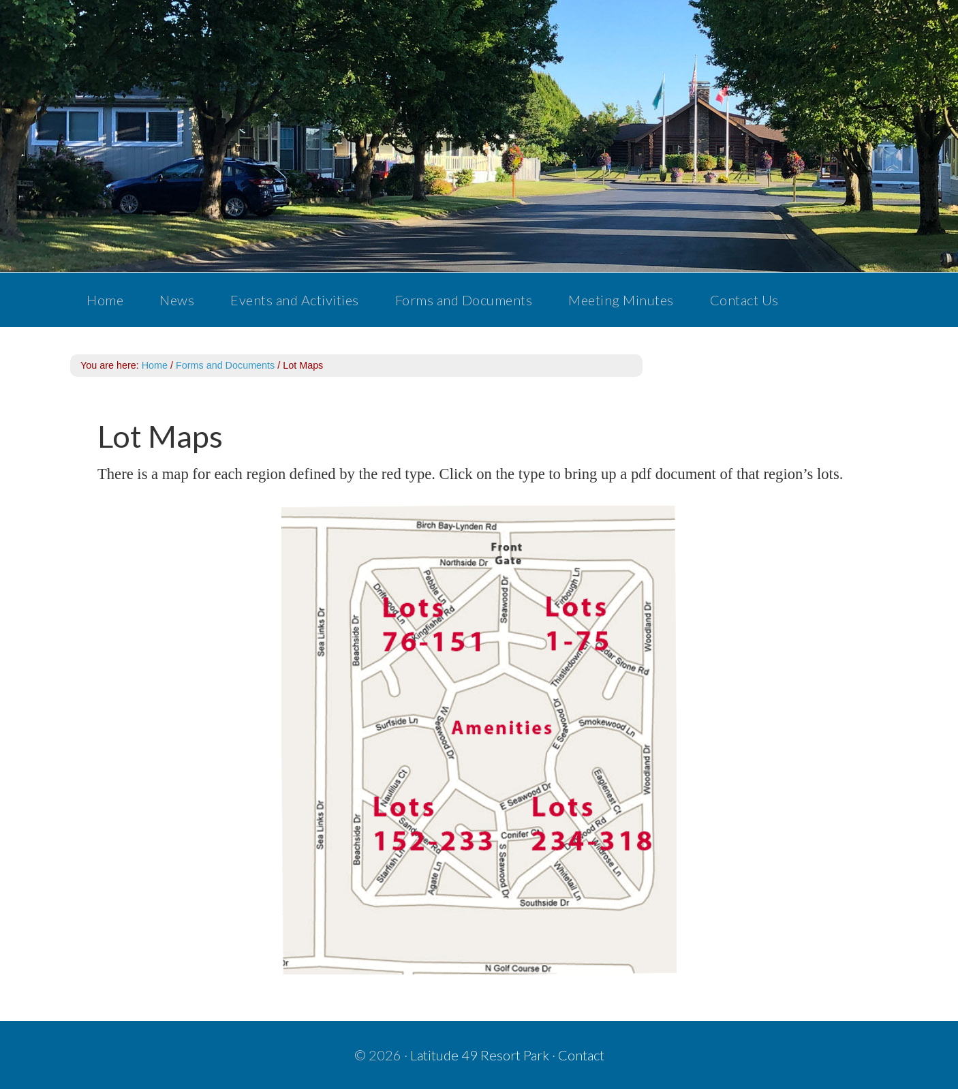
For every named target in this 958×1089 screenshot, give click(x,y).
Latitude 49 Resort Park (479, 1055)
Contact (581, 1055)
